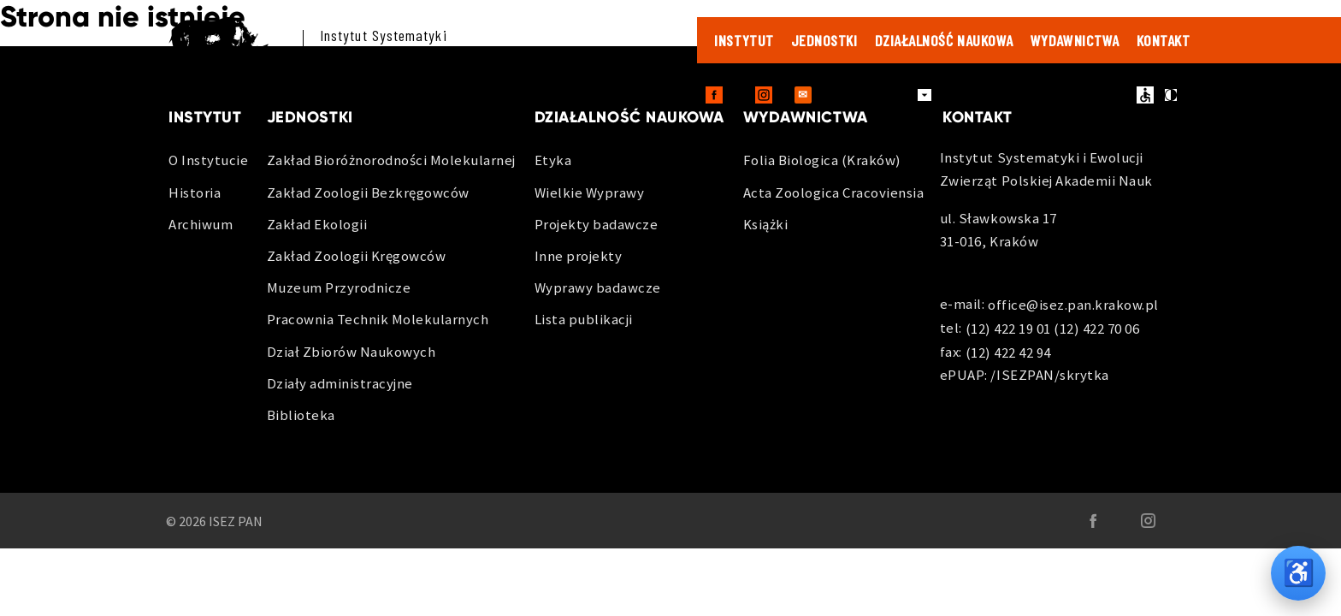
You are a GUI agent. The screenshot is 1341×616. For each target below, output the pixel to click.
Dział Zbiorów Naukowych (351, 351)
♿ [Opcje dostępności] (1298, 573)
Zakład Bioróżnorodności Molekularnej (391, 160)
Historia (194, 192)
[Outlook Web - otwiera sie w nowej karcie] (803, 95)
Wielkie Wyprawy (590, 192)
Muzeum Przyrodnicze (339, 287)
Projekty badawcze (597, 224)
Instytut (743, 40)
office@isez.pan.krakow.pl (1073, 305)
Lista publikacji (584, 319)
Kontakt (1163, 40)
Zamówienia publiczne (1004, 95)
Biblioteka (301, 415)
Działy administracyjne (340, 383)
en (1118, 95)
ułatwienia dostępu (1145, 95)
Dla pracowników (870, 94)
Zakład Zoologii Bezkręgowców (368, 192)
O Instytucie (208, 160)
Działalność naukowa (944, 40)
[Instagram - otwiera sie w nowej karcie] (764, 95)
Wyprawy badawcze (598, 287)
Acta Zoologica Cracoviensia (834, 192)
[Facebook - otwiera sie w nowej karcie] (714, 95)
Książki (766, 224)
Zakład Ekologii (317, 224)
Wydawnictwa (1075, 40)
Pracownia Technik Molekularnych (378, 319)
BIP (1086, 95)
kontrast (1171, 95)
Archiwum (200, 224)
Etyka (553, 160)
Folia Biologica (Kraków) (822, 160)
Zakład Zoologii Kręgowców (356, 255)
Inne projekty (579, 255)
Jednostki (824, 40)
